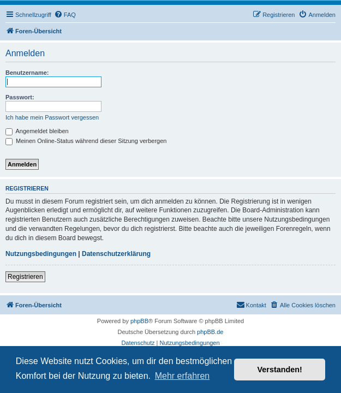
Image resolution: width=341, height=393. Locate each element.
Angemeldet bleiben (37, 131)
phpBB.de (210, 332)
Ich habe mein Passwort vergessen (52, 117)
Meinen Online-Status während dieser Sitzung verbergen (85, 141)
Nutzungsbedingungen (40, 254)
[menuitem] (65, 14)
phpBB (139, 321)
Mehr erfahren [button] (182, 375)
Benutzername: (27, 72)
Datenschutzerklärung (116, 254)
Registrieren (25, 277)
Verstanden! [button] (280, 369)
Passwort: (19, 97)
